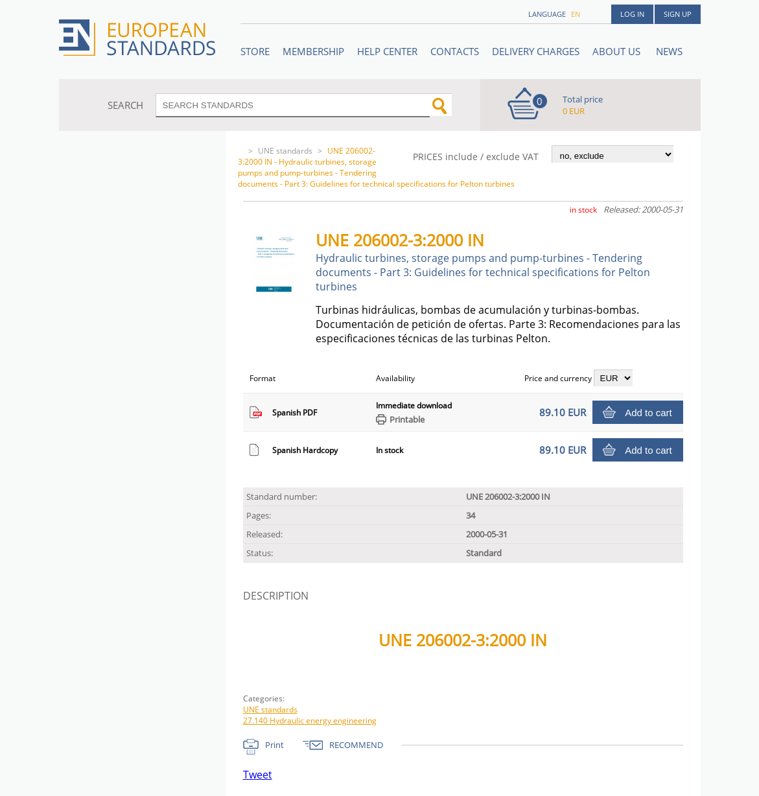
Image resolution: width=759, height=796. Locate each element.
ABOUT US (617, 51)
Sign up (678, 14)
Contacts (454, 51)
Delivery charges (535, 51)
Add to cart (648, 412)
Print (274, 745)
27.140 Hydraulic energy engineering (310, 720)
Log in (632, 14)
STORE (255, 51)
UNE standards (285, 150)
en (575, 14)
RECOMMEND (356, 745)
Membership (313, 51)
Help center (387, 51)
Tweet (257, 774)
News (669, 51)
